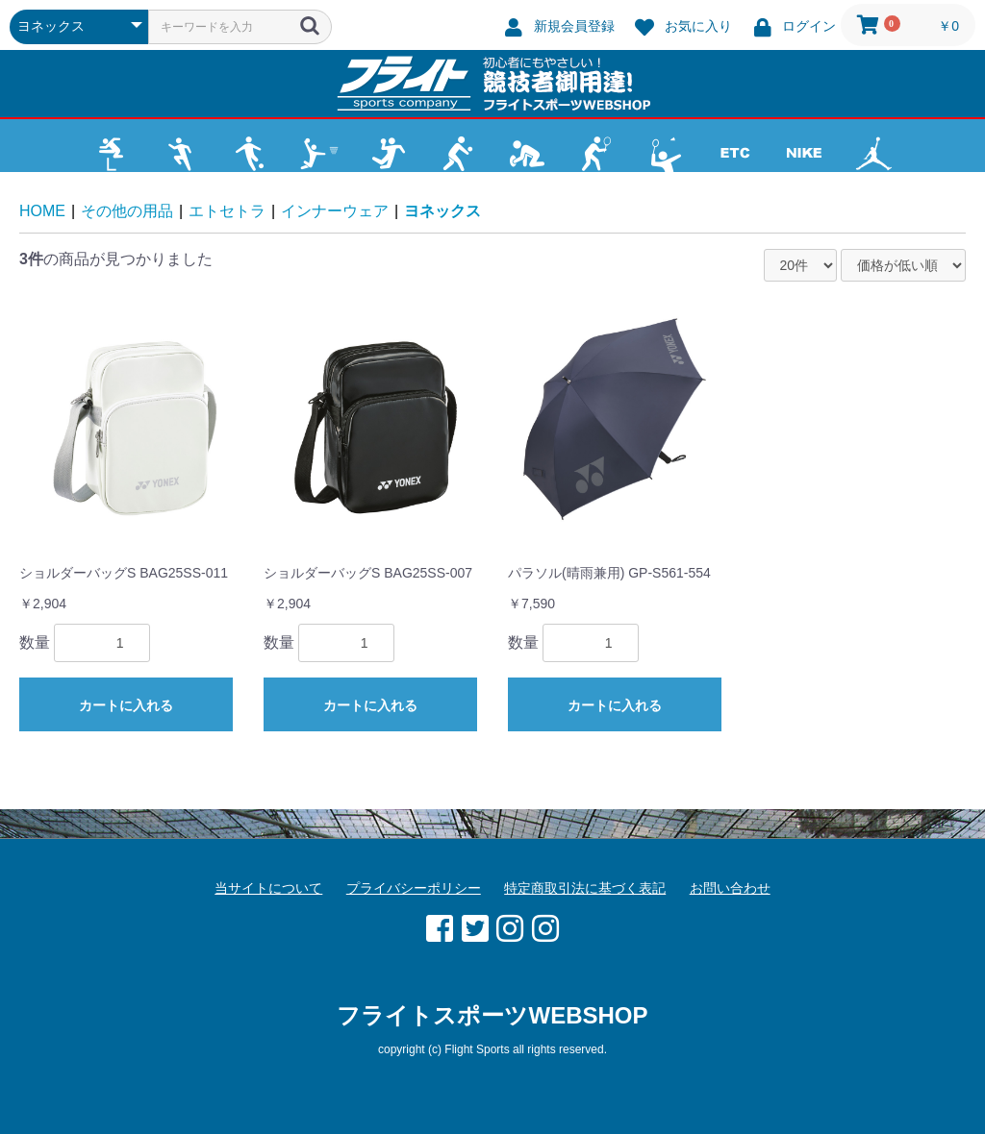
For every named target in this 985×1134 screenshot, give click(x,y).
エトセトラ (227, 211)
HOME (42, 211)
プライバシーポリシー (413, 888)
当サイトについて (268, 888)
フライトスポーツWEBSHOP (492, 1015)
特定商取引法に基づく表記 (585, 888)
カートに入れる (126, 705)
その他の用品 (127, 211)
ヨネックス (442, 211)
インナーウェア (335, 211)
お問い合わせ (730, 888)
